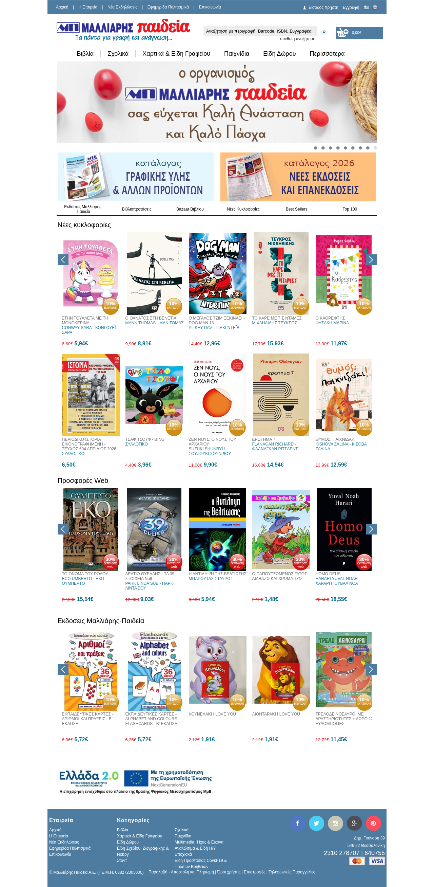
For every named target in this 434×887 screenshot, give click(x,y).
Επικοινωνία (210, 7)
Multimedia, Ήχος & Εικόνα (199, 842)
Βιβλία (85, 53)
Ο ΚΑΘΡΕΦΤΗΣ (330, 318)
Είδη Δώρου (279, 53)
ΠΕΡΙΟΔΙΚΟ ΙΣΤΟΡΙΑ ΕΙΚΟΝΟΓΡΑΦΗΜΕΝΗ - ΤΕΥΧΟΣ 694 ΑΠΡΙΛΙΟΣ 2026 (89, 444)
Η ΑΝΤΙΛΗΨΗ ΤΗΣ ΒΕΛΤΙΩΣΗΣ (217, 574)
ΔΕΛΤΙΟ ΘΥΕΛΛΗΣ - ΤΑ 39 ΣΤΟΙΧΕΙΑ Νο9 (149, 576)
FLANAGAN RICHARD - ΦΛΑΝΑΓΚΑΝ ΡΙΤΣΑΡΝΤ (275, 446)
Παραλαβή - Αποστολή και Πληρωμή (181, 872)
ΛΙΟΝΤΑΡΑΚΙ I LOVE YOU (276, 714)
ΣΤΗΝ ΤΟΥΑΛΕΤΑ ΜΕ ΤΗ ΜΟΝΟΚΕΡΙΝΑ (85, 320)
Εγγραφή (351, 7)
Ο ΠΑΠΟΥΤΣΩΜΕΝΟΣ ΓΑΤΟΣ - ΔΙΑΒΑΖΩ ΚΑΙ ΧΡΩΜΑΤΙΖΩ (281, 576)
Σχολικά (118, 53)
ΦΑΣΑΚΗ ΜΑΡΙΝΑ (332, 323)
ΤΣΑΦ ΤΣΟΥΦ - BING (145, 439)
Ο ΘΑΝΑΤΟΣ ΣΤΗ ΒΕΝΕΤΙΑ (151, 318)
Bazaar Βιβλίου (190, 209)
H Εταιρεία (87, 7)
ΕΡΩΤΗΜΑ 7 (263, 439)
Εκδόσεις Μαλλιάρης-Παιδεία (83, 209)
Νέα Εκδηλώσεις (122, 7)
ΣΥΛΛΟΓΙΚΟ (73, 453)
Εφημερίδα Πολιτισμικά (168, 7)
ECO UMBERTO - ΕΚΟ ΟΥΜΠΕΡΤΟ (83, 581)
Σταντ (122, 860)
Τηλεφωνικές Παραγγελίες (292, 872)
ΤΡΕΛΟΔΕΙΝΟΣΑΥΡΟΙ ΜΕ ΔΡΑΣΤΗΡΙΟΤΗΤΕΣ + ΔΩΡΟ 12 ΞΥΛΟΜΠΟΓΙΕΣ (344, 719)
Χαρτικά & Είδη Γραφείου (176, 53)
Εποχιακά (183, 854)
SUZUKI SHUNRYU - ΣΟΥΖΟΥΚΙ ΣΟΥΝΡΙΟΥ (210, 451)
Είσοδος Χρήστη (323, 7)
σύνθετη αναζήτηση (297, 38)
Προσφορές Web (83, 480)
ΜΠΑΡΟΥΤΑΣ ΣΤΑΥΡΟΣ (211, 578)
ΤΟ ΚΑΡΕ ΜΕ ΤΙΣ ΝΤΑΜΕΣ (277, 318)
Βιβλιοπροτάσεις (137, 209)
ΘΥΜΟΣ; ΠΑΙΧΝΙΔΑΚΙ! (336, 439)
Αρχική (62, 7)
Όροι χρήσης (228, 872)
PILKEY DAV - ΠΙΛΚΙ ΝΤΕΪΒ (214, 327)
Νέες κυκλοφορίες (84, 225)
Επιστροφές (254, 872)
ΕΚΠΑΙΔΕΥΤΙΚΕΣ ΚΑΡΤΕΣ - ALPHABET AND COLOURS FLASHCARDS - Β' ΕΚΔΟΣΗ (151, 719)
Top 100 (350, 209)
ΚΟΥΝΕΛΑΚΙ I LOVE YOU (212, 714)
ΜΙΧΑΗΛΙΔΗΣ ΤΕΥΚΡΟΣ (274, 323)
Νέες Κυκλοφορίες (243, 209)
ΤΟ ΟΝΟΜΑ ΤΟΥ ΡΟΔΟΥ (85, 574)
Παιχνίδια (236, 53)
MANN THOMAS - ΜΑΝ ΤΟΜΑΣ (154, 323)
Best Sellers (297, 209)
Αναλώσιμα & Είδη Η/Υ (195, 848)
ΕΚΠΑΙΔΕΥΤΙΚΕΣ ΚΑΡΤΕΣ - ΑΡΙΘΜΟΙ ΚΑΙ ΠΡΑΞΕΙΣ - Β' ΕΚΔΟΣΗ (88, 719)
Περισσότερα (327, 53)
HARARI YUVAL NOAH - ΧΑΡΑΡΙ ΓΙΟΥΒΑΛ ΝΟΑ (338, 581)
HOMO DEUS (328, 574)
